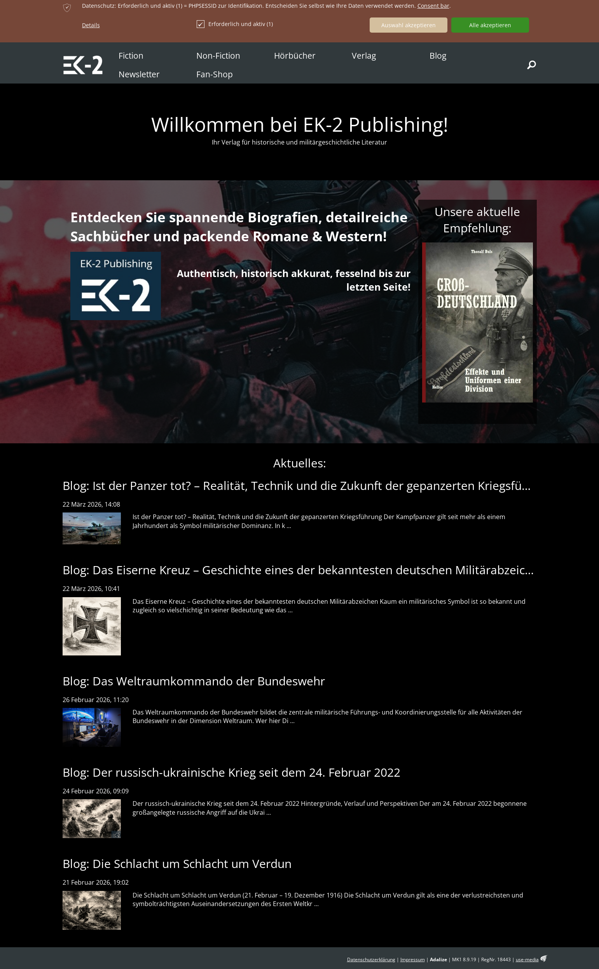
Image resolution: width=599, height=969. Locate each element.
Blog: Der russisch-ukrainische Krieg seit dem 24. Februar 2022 (231, 772)
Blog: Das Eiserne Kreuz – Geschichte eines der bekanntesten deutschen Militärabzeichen (304, 570)
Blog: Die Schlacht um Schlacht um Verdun (177, 863)
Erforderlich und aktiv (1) (235, 24)
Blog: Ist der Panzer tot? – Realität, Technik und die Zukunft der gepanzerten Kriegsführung (308, 485)
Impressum (412, 959)
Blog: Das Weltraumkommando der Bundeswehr (194, 681)
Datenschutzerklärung (371, 959)
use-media (527, 959)
